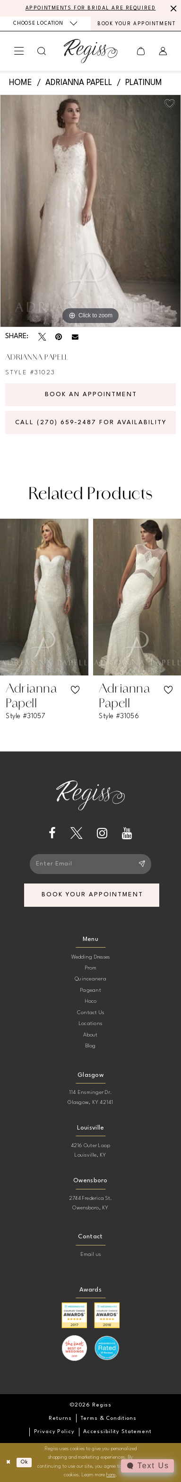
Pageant (90, 990)
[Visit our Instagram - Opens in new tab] (102, 833)
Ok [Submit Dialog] (24, 1462)
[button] (18, 51)
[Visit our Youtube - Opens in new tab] (127, 833)
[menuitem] (45, 23)
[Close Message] (172, 8)
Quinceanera (90, 979)
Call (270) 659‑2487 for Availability (91, 422)
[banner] (90, 51)
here (110, 1475)
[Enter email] (90, 864)
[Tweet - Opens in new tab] (42, 337)
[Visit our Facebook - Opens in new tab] (52, 833)
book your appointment (92, 895)
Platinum (143, 83)
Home (20, 83)
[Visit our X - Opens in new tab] (76, 833)
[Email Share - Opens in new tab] (75, 337)
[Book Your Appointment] (136, 23)
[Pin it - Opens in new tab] (58, 337)
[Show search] (41, 51)
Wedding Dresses (90, 957)
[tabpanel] (90, 211)
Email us (90, 1254)
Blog (91, 1046)
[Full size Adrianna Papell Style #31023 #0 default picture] (90, 211)
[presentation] (44, 596)
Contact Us (90, 1013)
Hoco (91, 1001)
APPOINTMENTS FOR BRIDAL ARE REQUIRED (91, 8)
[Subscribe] (141, 864)
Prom (91, 968)
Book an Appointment (91, 394)
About (90, 1035)
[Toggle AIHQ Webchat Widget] (147, 1465)
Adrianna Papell (78, 83)
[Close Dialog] (8, 1462)
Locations (90, 1023)
